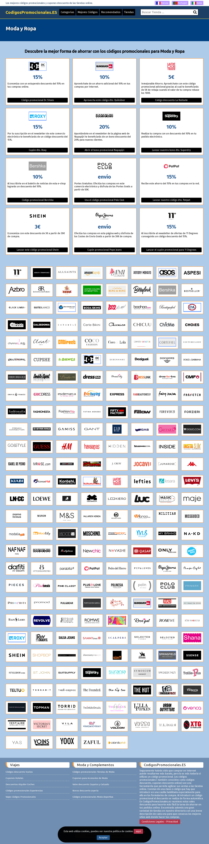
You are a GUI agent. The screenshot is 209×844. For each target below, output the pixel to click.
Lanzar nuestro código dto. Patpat (171, 200)
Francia (162, 3)
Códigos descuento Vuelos (19, 772)
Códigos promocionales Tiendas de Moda (93, 772)
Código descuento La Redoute (171, 100)
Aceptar (103, 837)
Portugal (180, 3)
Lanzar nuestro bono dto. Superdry (171, 150)
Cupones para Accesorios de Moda (90, 778)
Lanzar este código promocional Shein (38, 249)
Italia (197, 3)
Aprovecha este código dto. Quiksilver (104, 100)
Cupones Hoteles (14, 778)
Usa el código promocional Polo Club (104, 200)
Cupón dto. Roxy (37, 150)
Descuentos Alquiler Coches (20, 784)
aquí (138, 831)
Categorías (67, 12)
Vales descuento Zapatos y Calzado (90, 784)
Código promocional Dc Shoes (37, 100)
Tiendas (129, 12)
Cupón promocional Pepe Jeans (104, 249)
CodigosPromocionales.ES (31, 12)
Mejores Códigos (88, 12)
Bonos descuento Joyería (85, 790)
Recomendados (110, 12)
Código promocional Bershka (37, 200)
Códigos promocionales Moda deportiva (92, 797)
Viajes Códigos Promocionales (21, 797)
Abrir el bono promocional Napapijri (104, 150)
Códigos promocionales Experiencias (24, 790)
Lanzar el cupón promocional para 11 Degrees (171, 249)
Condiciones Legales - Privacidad (160, 821)
